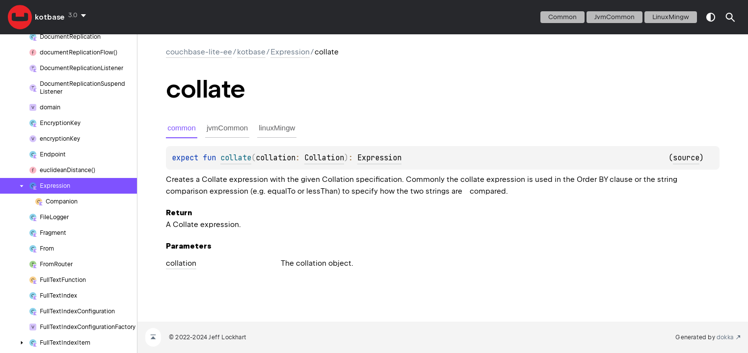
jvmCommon (614, 17)
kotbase (49, 17)
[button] (730, 17)
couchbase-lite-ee (199, 52)
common (562, 17)
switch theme (711, 17)
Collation (324, 158)
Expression (290, 52)
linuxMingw (670, 17)
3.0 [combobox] (73, 15)
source (686, 158)
